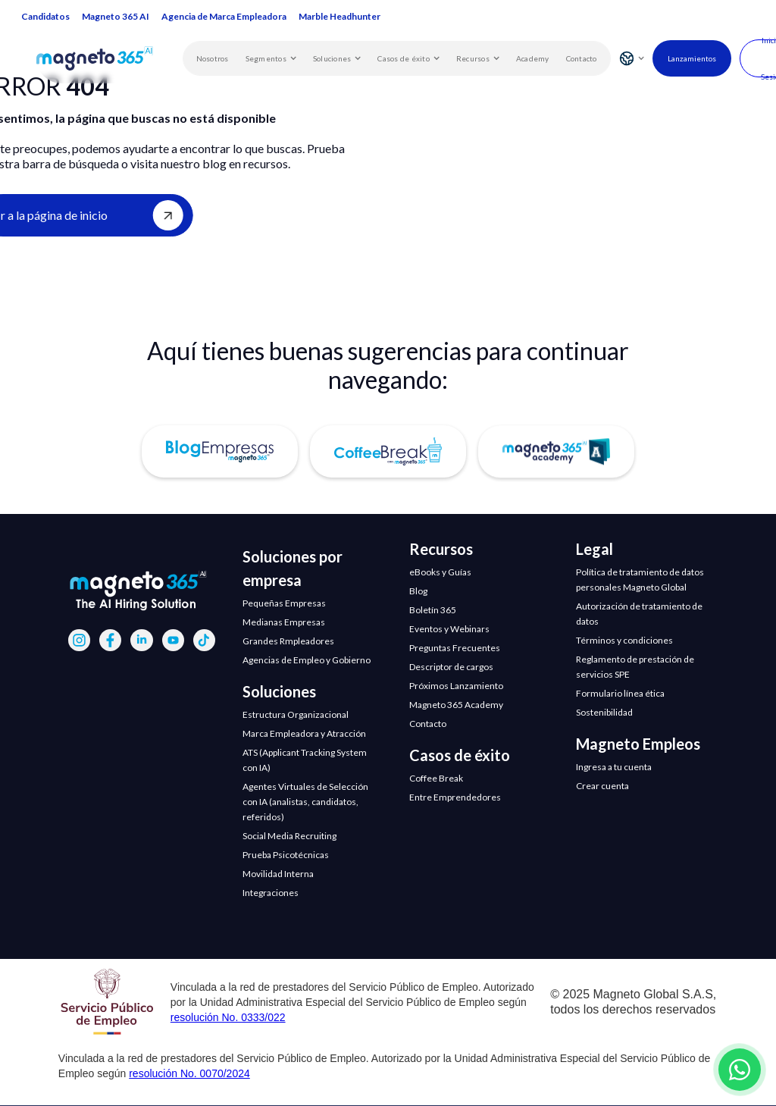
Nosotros (212, 58)
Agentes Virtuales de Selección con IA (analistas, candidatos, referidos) (305, 801)
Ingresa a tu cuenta (614, 766)
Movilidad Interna (278, 873)
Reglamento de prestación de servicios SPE (635, 666)
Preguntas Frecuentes (454, 647)
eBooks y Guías (440, 572)
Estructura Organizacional (295, 714)
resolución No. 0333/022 (228, 1017)
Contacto (581, 58)
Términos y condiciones (624, 640)
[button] (271, 58)
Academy (532, 58)
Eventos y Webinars (449, 628)
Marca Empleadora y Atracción (304, 733)
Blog (418, 591)
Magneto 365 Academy (456, 704)
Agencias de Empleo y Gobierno (306, 660)
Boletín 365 (432, 610)
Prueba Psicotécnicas (285, 854)
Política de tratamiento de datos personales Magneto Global (640, 579)
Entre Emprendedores (455, 797)
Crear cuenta (602, 785)
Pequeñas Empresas (284, 603)
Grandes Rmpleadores (288, 641)
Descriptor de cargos (451, 666)
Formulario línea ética (620, 693)
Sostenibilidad (604, 712)
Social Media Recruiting (289, 835)
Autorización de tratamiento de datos (639, 613)
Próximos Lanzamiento (456, 685)
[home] (109, 58)
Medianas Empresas (283, 622)
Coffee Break (436, 778)
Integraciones (270, 892)
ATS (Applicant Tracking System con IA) (304, 760)
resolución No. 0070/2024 (189, 1073)
